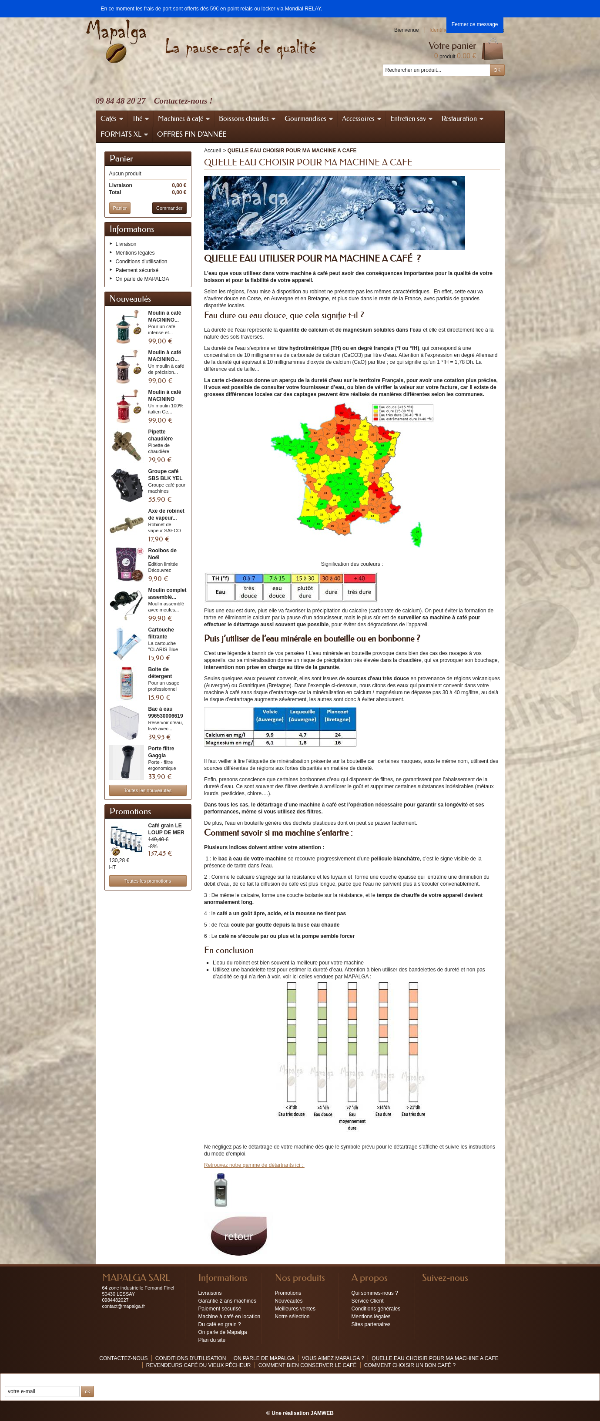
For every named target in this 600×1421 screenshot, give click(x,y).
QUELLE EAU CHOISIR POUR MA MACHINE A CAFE (435, 1358)
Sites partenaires (371, 1324)
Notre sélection (292, 1317)
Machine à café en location (229, 1317)
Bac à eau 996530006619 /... (165, 716)
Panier (121, 159)
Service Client (368, 1301)
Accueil (212, 151)
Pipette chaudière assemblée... (163, 439)
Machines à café (184, 118)
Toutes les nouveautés (147, 790)
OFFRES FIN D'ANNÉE (191, 134)
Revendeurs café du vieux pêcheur (198, 1365)
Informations (132, 229)
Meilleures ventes (295, 1309)
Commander (169, 208)
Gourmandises (309, 118)
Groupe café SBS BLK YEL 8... (165, 478)
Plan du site (212, 1340)
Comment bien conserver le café (307, 1365)
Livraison (126, 244)
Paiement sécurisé (137, 270)
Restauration (463, 118)
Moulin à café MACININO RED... (164, 399)
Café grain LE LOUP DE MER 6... (166, 833)
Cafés (112, 118)
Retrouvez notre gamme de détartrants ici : (254, 1165)
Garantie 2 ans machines (227, 1301)
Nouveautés (130, 299)
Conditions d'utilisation (142, 262)
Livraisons (210, 1293)
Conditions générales (376, 1309)
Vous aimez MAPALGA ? (334, 1358)
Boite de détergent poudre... (160, 676)
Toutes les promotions (147, 881)
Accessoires (362, 118)
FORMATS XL (125, 134)
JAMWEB (322, 1413)
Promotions (130, 811)
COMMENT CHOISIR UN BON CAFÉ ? (410, 1365)
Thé (141, 118)
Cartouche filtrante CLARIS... (161, 637)
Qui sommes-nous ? (375, 1293)
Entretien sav (411, 118)
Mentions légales (135, 253)
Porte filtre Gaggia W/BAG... (161, 756)
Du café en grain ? (219, 1324)
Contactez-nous (123, 1358)
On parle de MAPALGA (142, 279)
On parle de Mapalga (222, 1332)
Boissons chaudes (247, 118)
